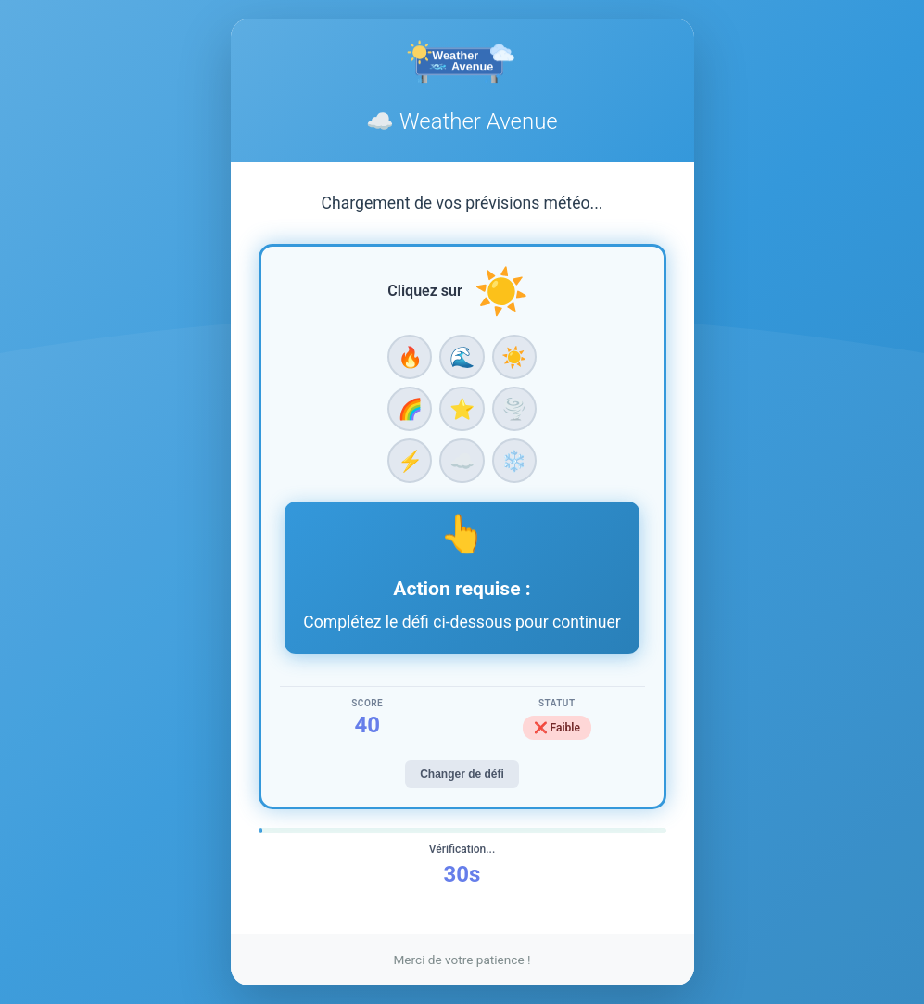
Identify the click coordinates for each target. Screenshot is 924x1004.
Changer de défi (462, 774)
